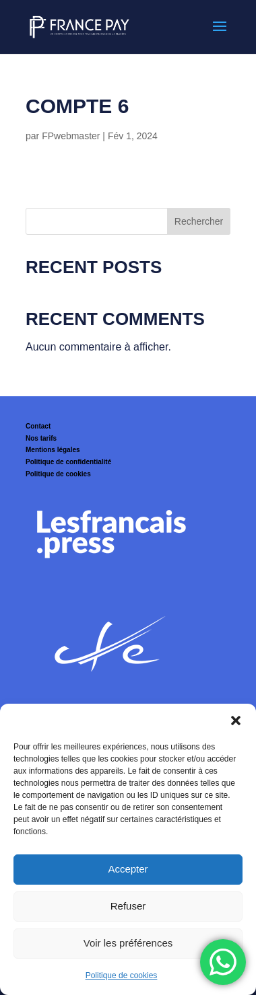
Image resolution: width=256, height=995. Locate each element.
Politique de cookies (122, 975)
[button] (236, 720)
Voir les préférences (128, 943)
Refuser (128, 906)
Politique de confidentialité (68, 462)
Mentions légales (53, 449)
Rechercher (198, 221)
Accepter (128, 869)
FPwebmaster (71, 136)
